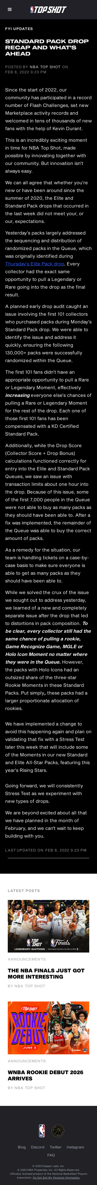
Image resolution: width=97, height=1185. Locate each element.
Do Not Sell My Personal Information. (56, 1177)
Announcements (27, 959)
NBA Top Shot (45, 67)
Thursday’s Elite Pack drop (34, 263)
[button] (10, 9)
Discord (37, 1147)
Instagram (75, 1147)
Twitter (56, 1147)
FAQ (51, 1155)
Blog (22, 1147)
